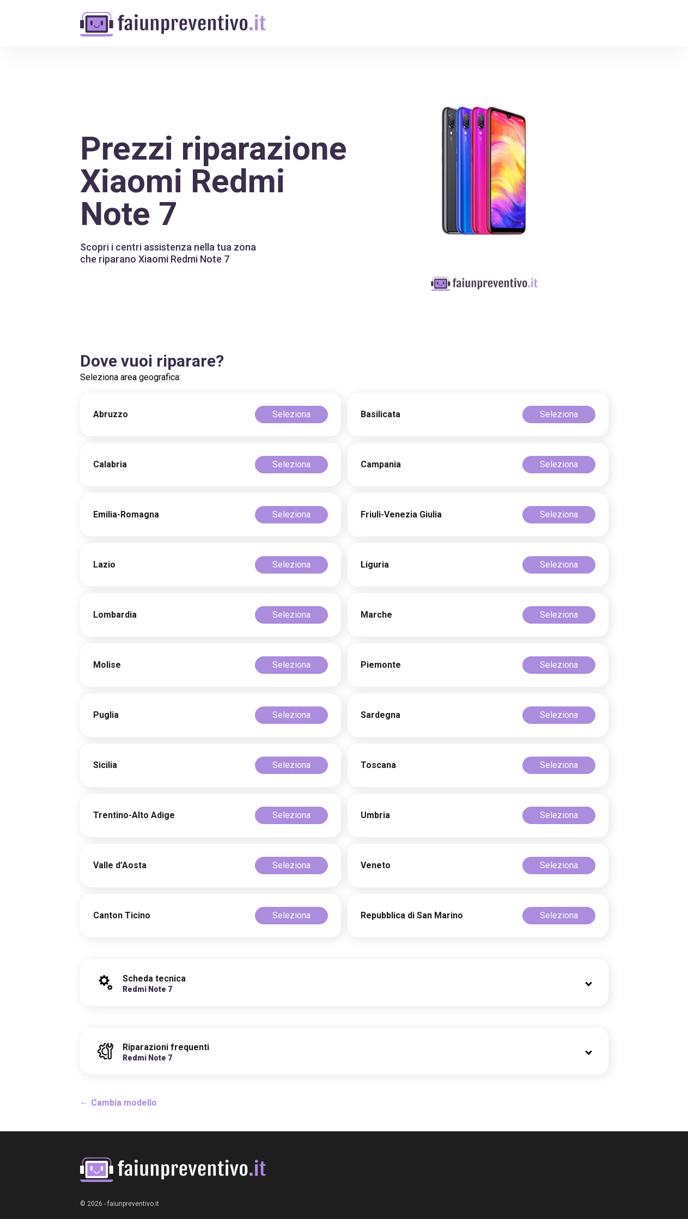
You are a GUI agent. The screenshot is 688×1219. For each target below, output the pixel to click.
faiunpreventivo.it (133, 1204)
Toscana (378, 765)
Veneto (376, 865)
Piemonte (381, 665)
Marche (376, 615)
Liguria (375, 564)
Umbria (375, 815)
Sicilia (105, 765)
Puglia (106, 715)
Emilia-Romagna (126, 514)
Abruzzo (110, 414)
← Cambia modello (118, 1103)
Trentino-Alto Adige (134, 815)
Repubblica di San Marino (412, 915)
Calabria (110, 464)
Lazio (104, 564)
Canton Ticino (121, 915)
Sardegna (380, 715)
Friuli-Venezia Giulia (401, 514)
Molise (107, 665)
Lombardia (115, 615)
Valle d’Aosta (120, 865)
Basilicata (380, 414)
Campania (381, 464)
